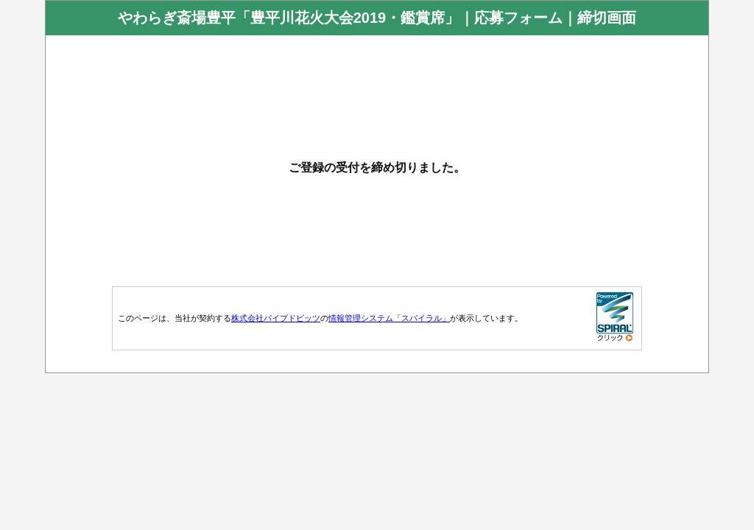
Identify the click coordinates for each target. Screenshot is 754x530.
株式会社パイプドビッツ (275, 318)
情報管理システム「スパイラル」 (389, 318)
